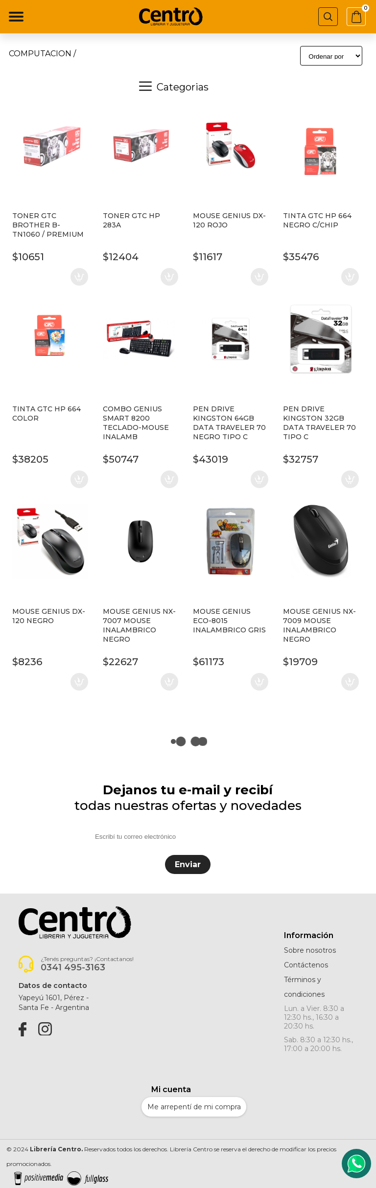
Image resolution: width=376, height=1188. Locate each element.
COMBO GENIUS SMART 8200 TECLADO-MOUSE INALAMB (136, 422)
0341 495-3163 (73, 967)
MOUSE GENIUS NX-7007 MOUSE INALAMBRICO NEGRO (139, 625)
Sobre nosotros (310, 950)
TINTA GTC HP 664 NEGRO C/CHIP (317, 220)
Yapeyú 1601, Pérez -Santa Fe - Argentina (54, 1002)
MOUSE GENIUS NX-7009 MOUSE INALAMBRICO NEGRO (319, 625)
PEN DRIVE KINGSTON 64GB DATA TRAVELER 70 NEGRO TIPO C (229, 422)
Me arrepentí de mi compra (194, 1106)
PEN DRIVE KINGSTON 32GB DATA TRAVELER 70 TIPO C (319, 422)
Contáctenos (306, 965)
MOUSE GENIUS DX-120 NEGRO (48, 616)
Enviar (188, 864)
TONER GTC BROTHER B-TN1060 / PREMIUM (48, 225)
